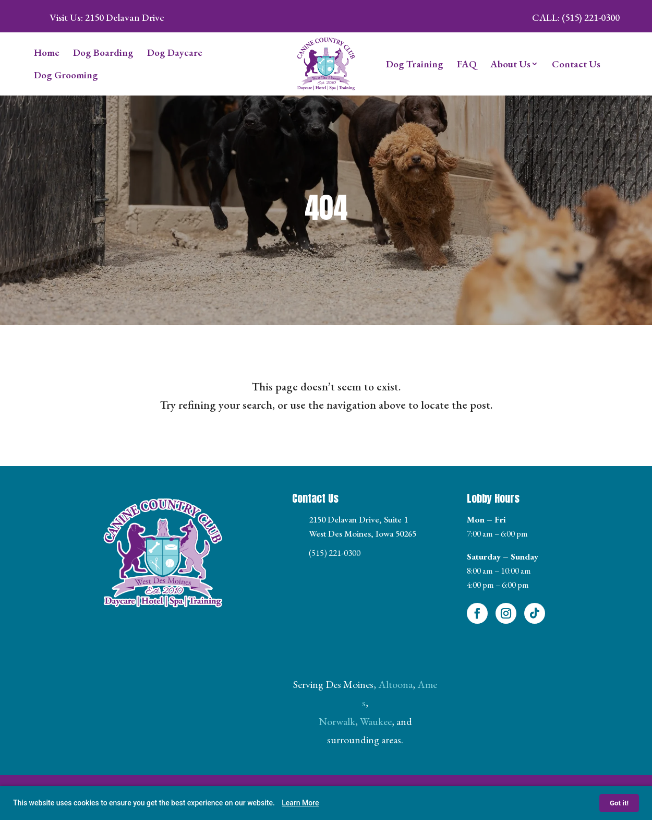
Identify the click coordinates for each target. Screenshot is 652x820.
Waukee (376, 721)
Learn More (300, 803)
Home (46, 52)
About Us (510, 63)
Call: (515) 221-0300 (576, 17)
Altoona (395, 684)
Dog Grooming (66, 74)
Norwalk (337, 721)
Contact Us (576, 63)
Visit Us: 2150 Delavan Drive (107, 17)
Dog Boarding (103, 52)
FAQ (467, 63)
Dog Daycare (174, 52)
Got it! (619, 803)
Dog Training (414, 63)
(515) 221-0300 (334, 552)
